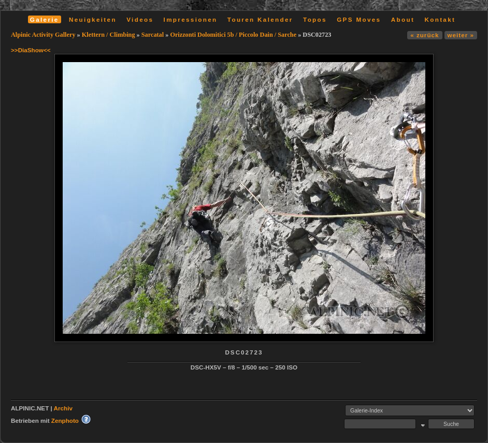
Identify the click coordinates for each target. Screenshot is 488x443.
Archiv (63, 408)
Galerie (44, 19)
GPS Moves (359, 19)
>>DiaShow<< (31, 50)
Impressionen (191, 19)
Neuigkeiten (93, 19)
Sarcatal (152, 34)
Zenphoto (65, 420)
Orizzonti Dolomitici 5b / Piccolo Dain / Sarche (233, 34)
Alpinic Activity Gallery (43, 34)
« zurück (424, 35)
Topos (315, 19)
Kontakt (439, 19)
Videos (139, 19)
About (402, 19)
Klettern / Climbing (108, 34)
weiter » (461, 35)
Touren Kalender (260, 19)
